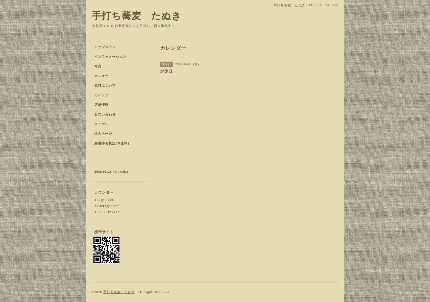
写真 (97, 66)
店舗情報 (101, 105)
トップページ (105, 47)
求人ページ (103, 134)
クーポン (101, 124)
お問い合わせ (105, 114)
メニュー (101, 76)
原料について (105, 85)
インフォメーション (110, 57)
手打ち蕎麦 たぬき (137, 15)
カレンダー (103, 95)
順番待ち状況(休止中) (111, 143)
